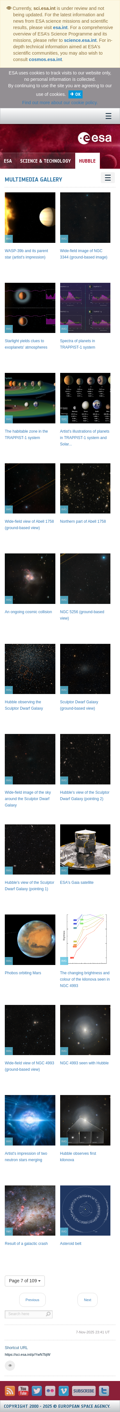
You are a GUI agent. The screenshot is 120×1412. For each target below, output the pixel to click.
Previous (32, 1300)
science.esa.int (80, 40)
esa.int (60, 27)
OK (78, 94)
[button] (10, 1366)
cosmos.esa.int (45, 59)
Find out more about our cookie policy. (60, 102)
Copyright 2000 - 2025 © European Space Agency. (57, 1406)
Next (87, 1300)
